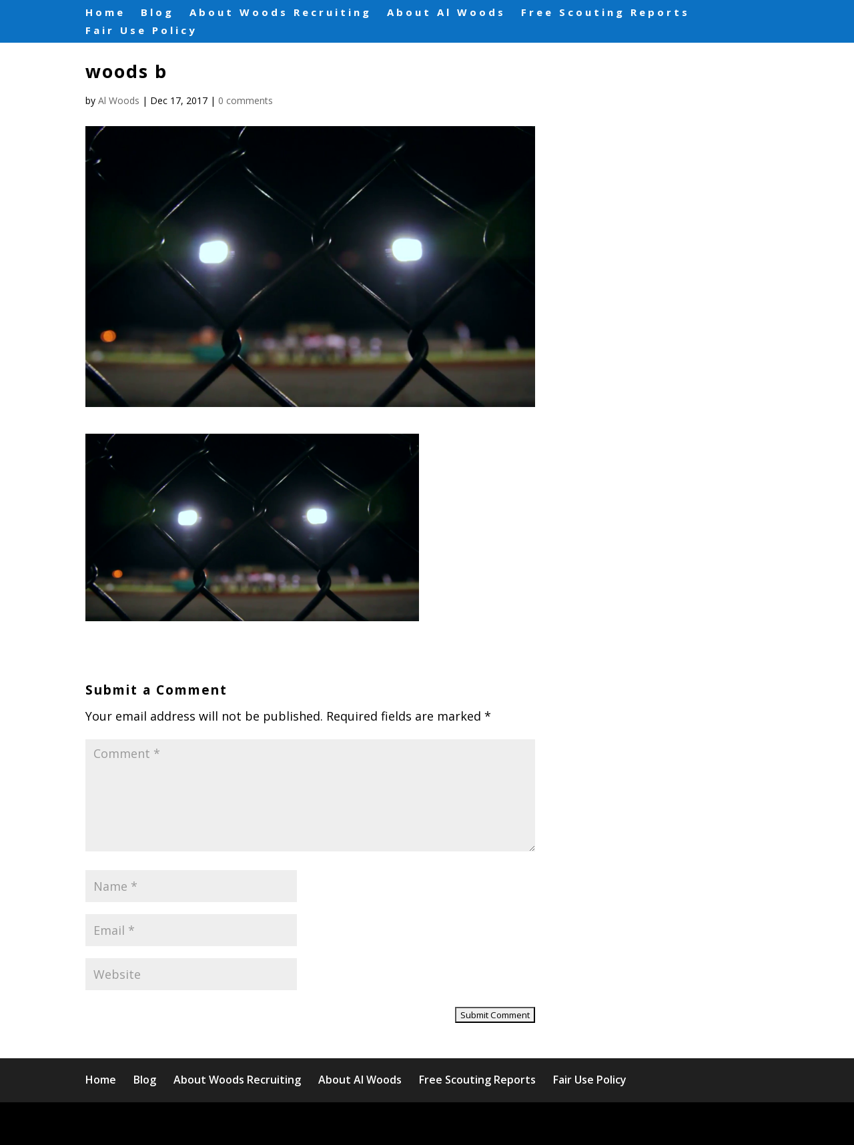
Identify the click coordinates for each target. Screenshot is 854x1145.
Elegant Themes (202, 1123)
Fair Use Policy (141, 31)
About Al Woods (446, 13)
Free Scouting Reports (605, 13)
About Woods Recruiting (280, 13)
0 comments (245, 100)
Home (105, 13)
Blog (157, 13)
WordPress (358, 1123)
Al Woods (118, 100)
